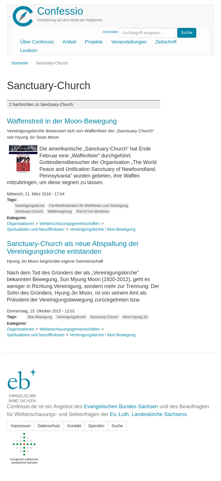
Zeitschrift (166, 42)
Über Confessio (37, 42)
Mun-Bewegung (40, 317)
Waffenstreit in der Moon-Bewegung (62, 121)
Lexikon (28, 50)
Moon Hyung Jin (135, 317)
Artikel (69, 42)
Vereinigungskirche (29, 206)
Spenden (96, 425)
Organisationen (20, 223)
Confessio (60, 11)
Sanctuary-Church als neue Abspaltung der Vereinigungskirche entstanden (73, 247)
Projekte (93, 42)
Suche (117, 425)
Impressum (21, 425)
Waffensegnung (60, 211)
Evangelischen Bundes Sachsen (121, 406)
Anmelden (110, 32)
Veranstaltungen (129, 42)
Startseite (19, 63)
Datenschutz (49, 425)
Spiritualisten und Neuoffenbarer (36, 229)
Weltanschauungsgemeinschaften (69, 223)
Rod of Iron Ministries (92, 211)
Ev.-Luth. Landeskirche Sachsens (148, 414)
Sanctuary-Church (29, 211)
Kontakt (74, 425)
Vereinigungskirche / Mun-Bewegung (103, 229)
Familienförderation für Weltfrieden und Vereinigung (88, 206)
